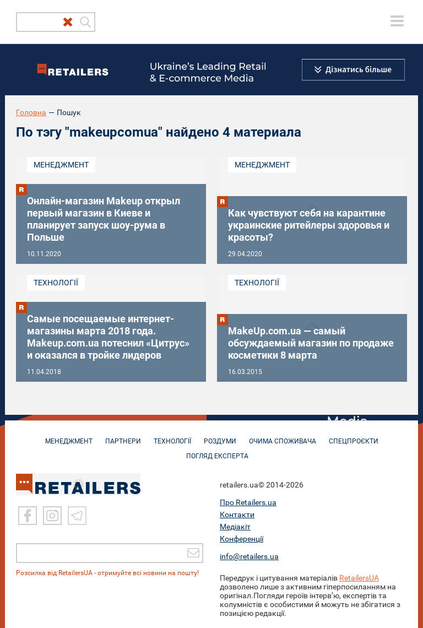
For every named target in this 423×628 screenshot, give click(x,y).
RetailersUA (359, 577)
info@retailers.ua (249, 555)
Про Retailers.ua (248, 501)
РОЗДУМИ (220, 436)
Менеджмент (61, 164)
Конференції (241, 538)
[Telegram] (77, 515)
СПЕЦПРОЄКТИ (353, 436)
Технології (56, 282)
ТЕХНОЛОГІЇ (172, 436)
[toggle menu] (397, 21)
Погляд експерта (217, 450)
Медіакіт (235, 526)
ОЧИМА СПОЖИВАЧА (282, 436)
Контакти (237, 514)
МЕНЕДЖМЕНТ (69, 436)
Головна (31, 112)
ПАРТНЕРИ (123, 436)
